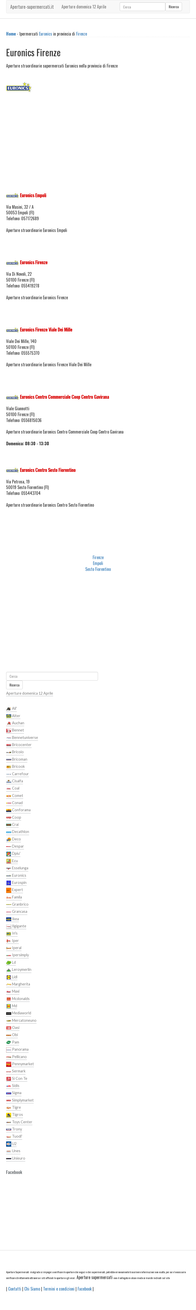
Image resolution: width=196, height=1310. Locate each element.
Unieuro (15, 1158)
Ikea (12, 919)
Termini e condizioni (59, 1289)
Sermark (16, 1071)
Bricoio (15, 752)
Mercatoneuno (21, 1020)
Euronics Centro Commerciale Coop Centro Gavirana (64, 396)
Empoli (98, 563)
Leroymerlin (18, 969)
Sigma (13, 1093)
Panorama (17, 1049)
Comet (14, 795)
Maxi (12, 991)
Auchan (15, 723)
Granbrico (17, 904)
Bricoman (16, 759)
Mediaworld (18, 1013)
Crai (12, 824)
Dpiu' (13, 853)
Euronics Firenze (33, 262)
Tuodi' (14, 1136)
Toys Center (19, 1122)
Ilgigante (16, 926)
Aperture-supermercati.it (32, 6)
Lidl (11, 977)
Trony (14, 1129)
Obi (12, 1035)
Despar (15, 846)
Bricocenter (19, 745)
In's (12, 933)
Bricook (15, 766)
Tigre (13, 1107)
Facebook (85, 1289)
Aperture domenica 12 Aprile (84, 7)
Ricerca (174, 6)
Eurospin (16, 882)
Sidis (12, 1086)
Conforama (18, 810)
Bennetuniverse (22, 737)
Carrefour (17, 774)
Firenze (81, 34)
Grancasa (16, 911)
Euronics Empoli (33, 195)
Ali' (11, 708)
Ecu (12, 861)
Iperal (13, 948)
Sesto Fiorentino (98, 569)
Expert (14, 890)
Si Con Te (16, 1078)
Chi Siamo (32, 1289)
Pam (12, 1042)
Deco (13, 839)
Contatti (14, 1289)
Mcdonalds (18, 999)
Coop (13, 817)
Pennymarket (20, 1064)
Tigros (14, 1114)
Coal (12, 788)
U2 (11, 1144)
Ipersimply (17, 955)
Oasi (12, 1027)
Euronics (45, 34)
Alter (13, 716)
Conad (14, 803)
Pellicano (16, 1057)
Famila (14, 897)
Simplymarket (20, 1100)
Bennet (15, 730)
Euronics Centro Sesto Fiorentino (48, 470)
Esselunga (17, 868)
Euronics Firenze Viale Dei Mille (46, 329)
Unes (13, 1151)
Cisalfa (14, 781)
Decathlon (17, 832)
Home (11, 34)
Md (11, 1006)
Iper (12, 940)
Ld (11, 962)
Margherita (18, 984)
